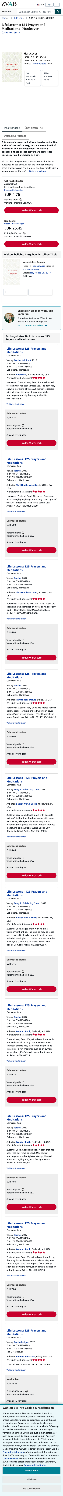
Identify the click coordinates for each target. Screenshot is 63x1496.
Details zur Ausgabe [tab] (15, 135)
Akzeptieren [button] (31, 1470)
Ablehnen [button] (31, 1479)
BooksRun (21, 374)
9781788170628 (31, 269)
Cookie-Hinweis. (11, 1458)
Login (49, 4)
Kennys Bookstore (25, 1356)
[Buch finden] (58, 11)
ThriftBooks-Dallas (26, 699)
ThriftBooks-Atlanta (26, 485)
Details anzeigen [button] (37, 171)
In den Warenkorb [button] (32, 210)
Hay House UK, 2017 (40, 272)
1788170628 (39, 266)
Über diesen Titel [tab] (33, 127)
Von (32, 78)
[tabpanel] (30, 156)
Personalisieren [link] (31, 1488)
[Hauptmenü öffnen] (7, 11)
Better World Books (26, 803)
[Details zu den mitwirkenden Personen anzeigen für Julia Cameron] (11, 32)
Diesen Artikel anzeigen (14, 190)
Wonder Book (23, 1031)
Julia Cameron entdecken (33, 325)
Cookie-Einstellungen (13, 1452)
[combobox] (36, 11)
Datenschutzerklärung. (35, 1465)
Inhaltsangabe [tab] (12, 127)
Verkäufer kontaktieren (16, 404)
